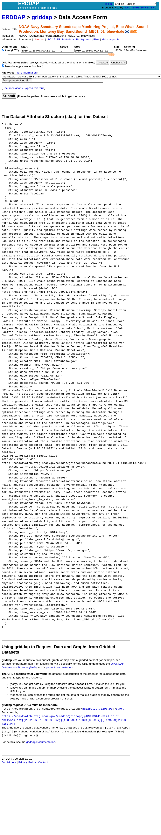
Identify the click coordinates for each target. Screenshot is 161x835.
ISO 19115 (53, 39)
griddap (42, 17)
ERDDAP (13, 17)
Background (83, 39)
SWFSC (145, 7)
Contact (43, 762)
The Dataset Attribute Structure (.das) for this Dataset (55, 116)
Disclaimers (9, 762)
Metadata (68, 39)
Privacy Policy (27, 762)
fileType (105, 708)
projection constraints (60, 667)
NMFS (136, 7)
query (120, 708)
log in (108, 3)
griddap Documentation (40, 742)
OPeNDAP (117, 663)
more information (26, 72)
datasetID (89, 708)
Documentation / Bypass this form (23, 88)
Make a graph (110, 39)
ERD (153, 7)
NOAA (127, 7)
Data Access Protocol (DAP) (19, 667)
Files (96, 39)
